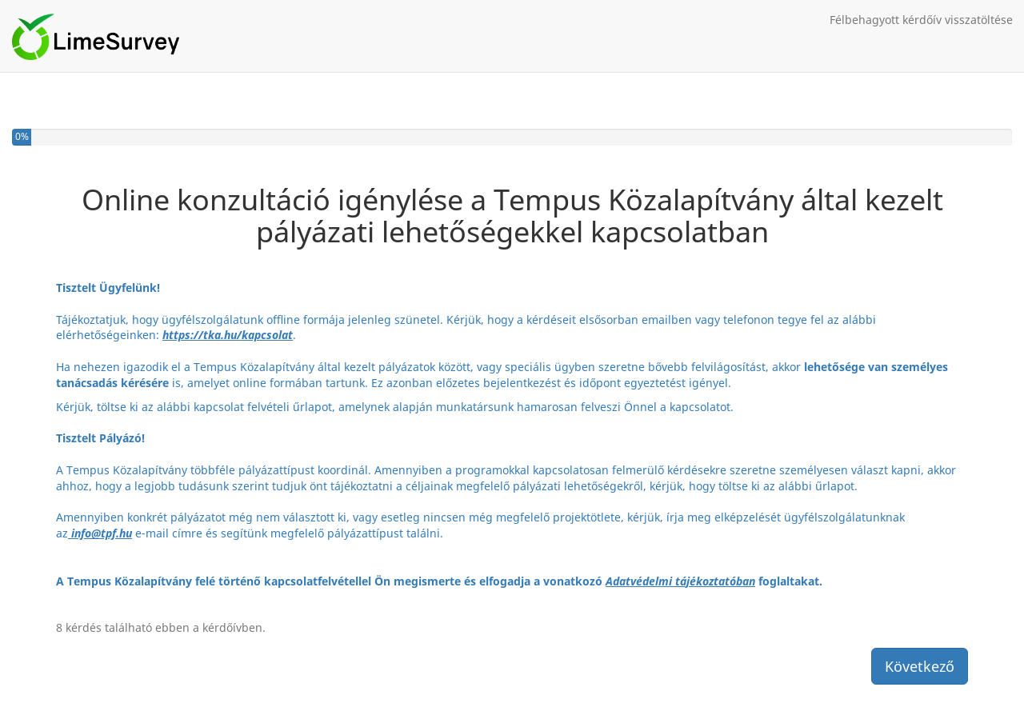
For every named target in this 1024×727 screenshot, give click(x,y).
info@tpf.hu (101, 533)
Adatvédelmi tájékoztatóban (680, 581)
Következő (919, 666)
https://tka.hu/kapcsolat (227, 334)
